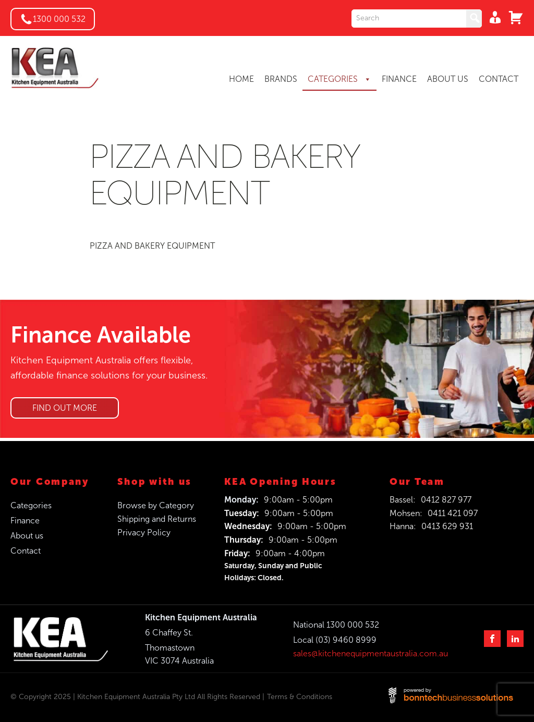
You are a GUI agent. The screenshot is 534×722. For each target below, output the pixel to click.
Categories (31, 505)
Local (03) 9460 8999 (335, 639)
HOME (241, 79)
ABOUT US (447, 79)
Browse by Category (155, 505)
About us (26, 535)
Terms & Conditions (299, 697)
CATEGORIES (339, 79)
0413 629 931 (447, 526)
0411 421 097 (453, 513)
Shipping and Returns (156, 519)
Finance (25, 520)
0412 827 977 (446, 499)
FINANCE (399, 79)
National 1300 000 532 (336, 624)
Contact (25, 550)
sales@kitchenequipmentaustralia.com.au (370, 653)
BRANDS (280, 79)
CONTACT (498, 79)
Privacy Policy (144, 532)
